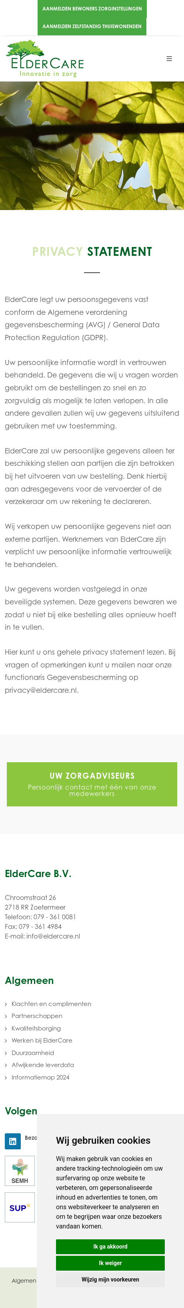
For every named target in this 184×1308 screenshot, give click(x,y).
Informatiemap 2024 (40, 1077)
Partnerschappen (37, 1016)
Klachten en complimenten (51, 1004)
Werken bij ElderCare (42, 1040)
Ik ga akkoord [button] (110, 1246)
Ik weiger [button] (110, 1263)
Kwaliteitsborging (36, 1028)
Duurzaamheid (33, 1053)
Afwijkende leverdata (43, 1065)
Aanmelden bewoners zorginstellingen (92, 9)
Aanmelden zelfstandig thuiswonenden (92, 26)
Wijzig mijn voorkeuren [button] (110, 1279)
